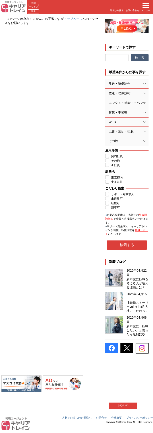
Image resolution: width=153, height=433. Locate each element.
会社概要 (116, 417)
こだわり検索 (114, 188)
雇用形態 (111, 150)
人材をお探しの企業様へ (76, 417)
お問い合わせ (132, 10)
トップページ (73, 19)
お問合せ (101, 417)
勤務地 (110, 171)
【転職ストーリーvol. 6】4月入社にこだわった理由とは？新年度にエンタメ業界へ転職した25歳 (137, 307)
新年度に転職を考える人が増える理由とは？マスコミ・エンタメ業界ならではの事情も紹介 (137, 283)
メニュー (145, 7)
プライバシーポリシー (139, 417)
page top (123, 405)
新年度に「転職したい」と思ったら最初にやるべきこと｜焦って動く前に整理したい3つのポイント (137, 330)
